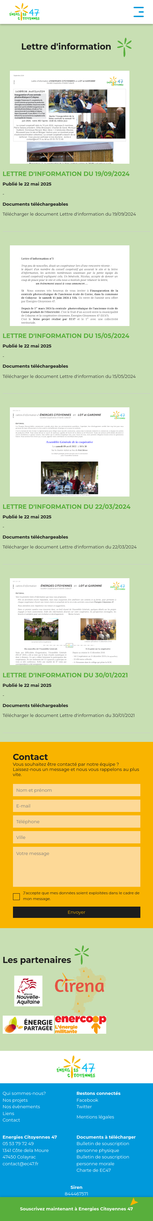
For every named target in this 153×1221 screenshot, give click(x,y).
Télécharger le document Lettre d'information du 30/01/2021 (69, 715)
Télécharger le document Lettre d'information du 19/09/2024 (69, 214)
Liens (8, 1113)
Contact (11, 1120)
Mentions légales (95, 1117)
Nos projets (15, 1100)
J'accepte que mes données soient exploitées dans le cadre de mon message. (81, 896)
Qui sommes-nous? (24, 1093)
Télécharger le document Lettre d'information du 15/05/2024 (69, 376)
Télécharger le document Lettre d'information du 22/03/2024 (70, 547)
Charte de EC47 (93, 1170)
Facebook (87, 1100)
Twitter (84, 1106)
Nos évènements (21, 1106)
